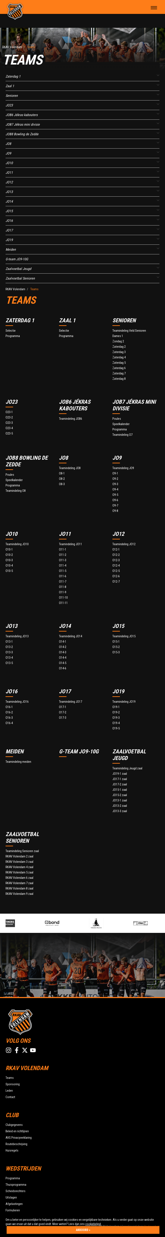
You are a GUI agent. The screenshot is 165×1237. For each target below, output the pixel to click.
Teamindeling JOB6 (70, 419)
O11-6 (62, 576)
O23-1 (9, 412)
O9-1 (115, 473)
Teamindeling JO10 (17, 544)
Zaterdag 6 (119, 368)
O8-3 (62, 484)
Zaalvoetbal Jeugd (18, 269)
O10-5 (9, 571)
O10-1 (9, 549)
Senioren (12, 96)
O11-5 (62, 571)
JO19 (9, 240)
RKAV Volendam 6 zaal (19, 878)
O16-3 (9, 718)
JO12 (9, 182)
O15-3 (116, 652)
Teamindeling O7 (122, 435)
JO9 (8, 153)
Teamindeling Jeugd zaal (127, 768)
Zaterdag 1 (13, 76)
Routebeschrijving (16, 1144)
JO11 (9, 173)
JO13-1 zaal (119, 800)
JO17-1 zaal (119, 779)
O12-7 (116, 581)
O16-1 (9, 707)
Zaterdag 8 (119, 379)
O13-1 (9, 642)
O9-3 (115, 484)
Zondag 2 (118, 341)
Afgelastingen (14, 1204)
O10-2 (9, 555)
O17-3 (62, 718)
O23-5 (9, 433)
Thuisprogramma (16, 1184)
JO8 (8, 144)
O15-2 (116, 647)
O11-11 (63, 603)
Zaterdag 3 (119, 352)
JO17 (9, 230)
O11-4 (62, 565)
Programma (13, 336)
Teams (10, 1077)
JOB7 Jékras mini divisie (23, 124)
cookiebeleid (93, 1224)
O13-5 (9, 663)
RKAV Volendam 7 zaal (19, 883)
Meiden (11, 249)
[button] (158, 75)
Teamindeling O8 (16, 491)
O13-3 (9, 652)
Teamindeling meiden (18, 762)
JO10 (9, 163)
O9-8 (115, 511)
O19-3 (116, 718)
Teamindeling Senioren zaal (22, 851)
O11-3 (62, 560)
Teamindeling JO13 (17, 636)
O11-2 (62, 555)
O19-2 (116, 712)
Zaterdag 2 (119, 347)
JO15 (9, 211)
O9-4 (115, 489)
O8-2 (62, 479)
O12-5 (116, 571)
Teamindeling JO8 (70, 468)
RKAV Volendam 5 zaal (19, 872)
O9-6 (115, 500)
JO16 (9, 221)
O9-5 (115, 495)
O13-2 (9, 647)
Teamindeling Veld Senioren (129, 331)
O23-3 (9, 423)
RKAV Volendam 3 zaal (19, 862)
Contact (10, 1097)
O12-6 (116, 576)
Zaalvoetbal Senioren (20, 278)
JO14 (9, 201)
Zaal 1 (10, 86)
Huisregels (12, 1150)
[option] (25, 923)
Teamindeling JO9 (123, 468)
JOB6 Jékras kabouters (22, 115)
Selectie (11, 331)
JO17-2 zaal (119, 784)
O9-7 (115, 505)
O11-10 (63, 597)
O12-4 (116, 565)
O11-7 (62, 581)
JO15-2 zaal (119, 795)
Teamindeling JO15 (124, 636)
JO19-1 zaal (119, 774)
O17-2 (62, 712)
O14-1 (62, 642)
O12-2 (116, 555)
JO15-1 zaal (119, 790)
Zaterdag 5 (119, 363)
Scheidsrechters (15, 1191)
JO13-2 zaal (119, 806)
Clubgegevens (14, 1125)
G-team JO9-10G (17, 259)
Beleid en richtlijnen (17, 1131)
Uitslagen (11, 1197)
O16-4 (9, 723)
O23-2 (9, 417)
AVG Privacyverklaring (19, 1137)
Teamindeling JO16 (17, 702)
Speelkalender (121, 424)
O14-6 (62, 668)
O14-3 (62, 652)
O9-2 (115, 479)
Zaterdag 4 (119, 357)
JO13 (9, 192)
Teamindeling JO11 (70, 544)
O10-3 (9, 560)
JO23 (9, 105)
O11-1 (62, 549)
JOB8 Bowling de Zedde (22, 134)
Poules (116, 419)
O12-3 (116, 560)
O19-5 (116, 728)
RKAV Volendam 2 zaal (19, 856)
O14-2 (62, 647)
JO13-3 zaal (119, 811)
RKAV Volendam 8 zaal (19, 888)
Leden (9, 1090)
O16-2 (9, 712)
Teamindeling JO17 (70, 702)
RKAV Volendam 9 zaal (19, 894)
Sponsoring (13, 1084)
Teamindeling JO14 (70, 636)
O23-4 (9, 428)
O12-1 (116, 549)
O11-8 (62, 587)
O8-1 (62, 473)
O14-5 (62, 663)
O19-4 (116, 723)
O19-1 (116, 707)
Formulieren (13, 1210)
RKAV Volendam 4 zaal (19, 867)
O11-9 (62, 592)
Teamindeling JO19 (124, 702)
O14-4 (62, 658)
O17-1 (62, 707)
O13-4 (9, 658)
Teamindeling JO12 (124, 544)
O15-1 (116, 642)
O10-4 (9, 565)
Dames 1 (117, 336)
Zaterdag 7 (119, 373)
